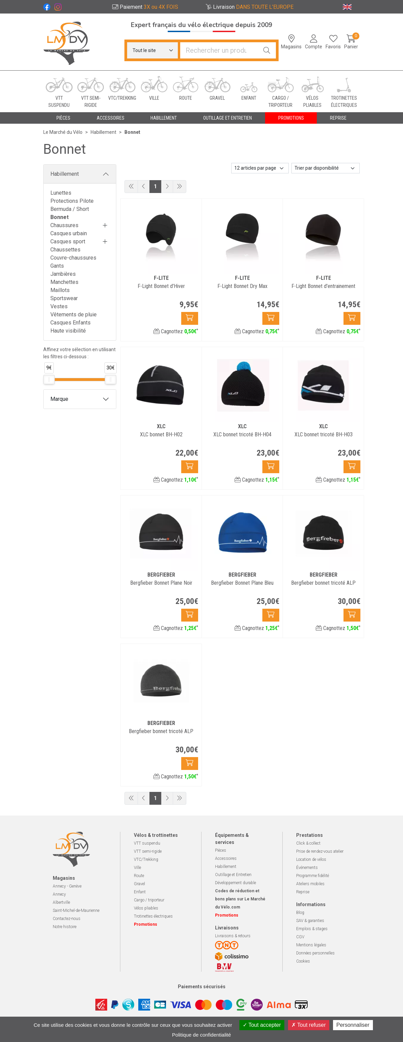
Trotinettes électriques (153, 916)
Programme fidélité (312, 875)
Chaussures (64, 225)
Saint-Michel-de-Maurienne (76, 910)
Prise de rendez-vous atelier (319, 851)
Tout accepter (262, 1025)
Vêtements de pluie (73, 314)
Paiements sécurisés (202, 986)
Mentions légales (311, 945)
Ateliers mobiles (310, 883)
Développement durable (235, 882)
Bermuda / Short (69, 209)
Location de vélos (311, 859)
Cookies (303, 961)
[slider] (49, 379)
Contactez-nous (66, 918)
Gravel (139, 883)
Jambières (63, 274)
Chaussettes (65, 249)
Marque (59, 399)
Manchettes (64, 282)
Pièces (220, 850)
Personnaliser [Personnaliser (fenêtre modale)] (353, 1025)
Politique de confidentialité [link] (201, 1035)
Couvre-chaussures (73, 258)
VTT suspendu (147, 843)
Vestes (59, 306)
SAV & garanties (310, 920)
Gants (57, 266)
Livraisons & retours (233, 936)
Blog (300, 912)
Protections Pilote (72, 201)
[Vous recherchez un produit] (219, 50)
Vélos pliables (146, 908)
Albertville (61, 902)
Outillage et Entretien (233, 874)
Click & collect (308, 843)
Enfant (140, 892)
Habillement (64, 174)
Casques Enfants (70, 322)
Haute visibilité (68, 331)
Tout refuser (308, 1025)
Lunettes (60, 193)
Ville (137, 867)
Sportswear (64, 298)
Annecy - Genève (67, 886)
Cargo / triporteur (149, 900)
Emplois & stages (312, 928)
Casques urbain (68, 233)
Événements (307, 867)
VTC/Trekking (146, 859)
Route (139, 875)
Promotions (291, 118)
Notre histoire (64, 926)
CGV (300, 937)
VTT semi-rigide (148, 851)
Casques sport (67, 241)
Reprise (302, 892)
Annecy (59, 894)
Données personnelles (315, 953)
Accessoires (226, 858)
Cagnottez (175, 331)
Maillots (60, 290)
